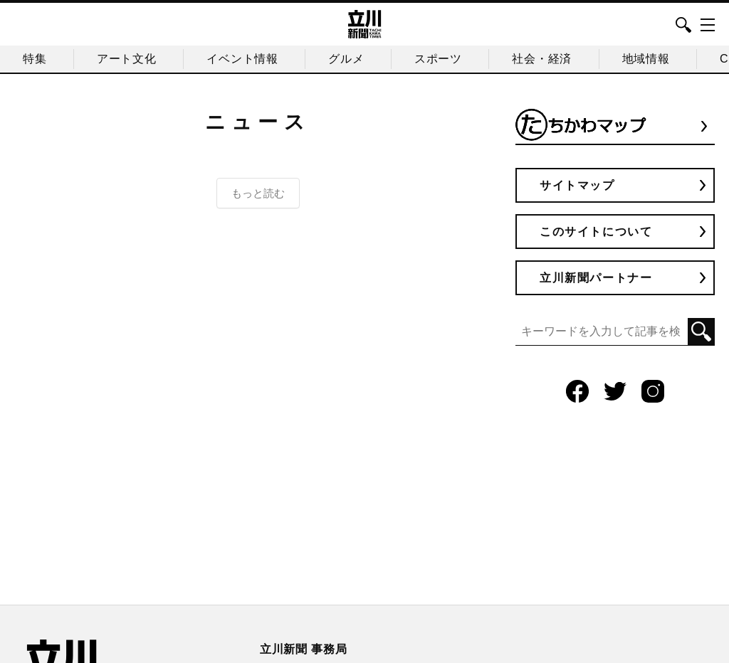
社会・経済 (542, 59)
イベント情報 (242, 59)
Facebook (577, 391)
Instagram (652, 391)
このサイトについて (596, 232)
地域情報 (646, 59)
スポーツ (438, 59)
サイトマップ (577, 185)
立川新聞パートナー (596, 278)
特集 (35, 59)
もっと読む (258, 193)
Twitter (615, 391)
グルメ (346, 59)
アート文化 (127, 59)
